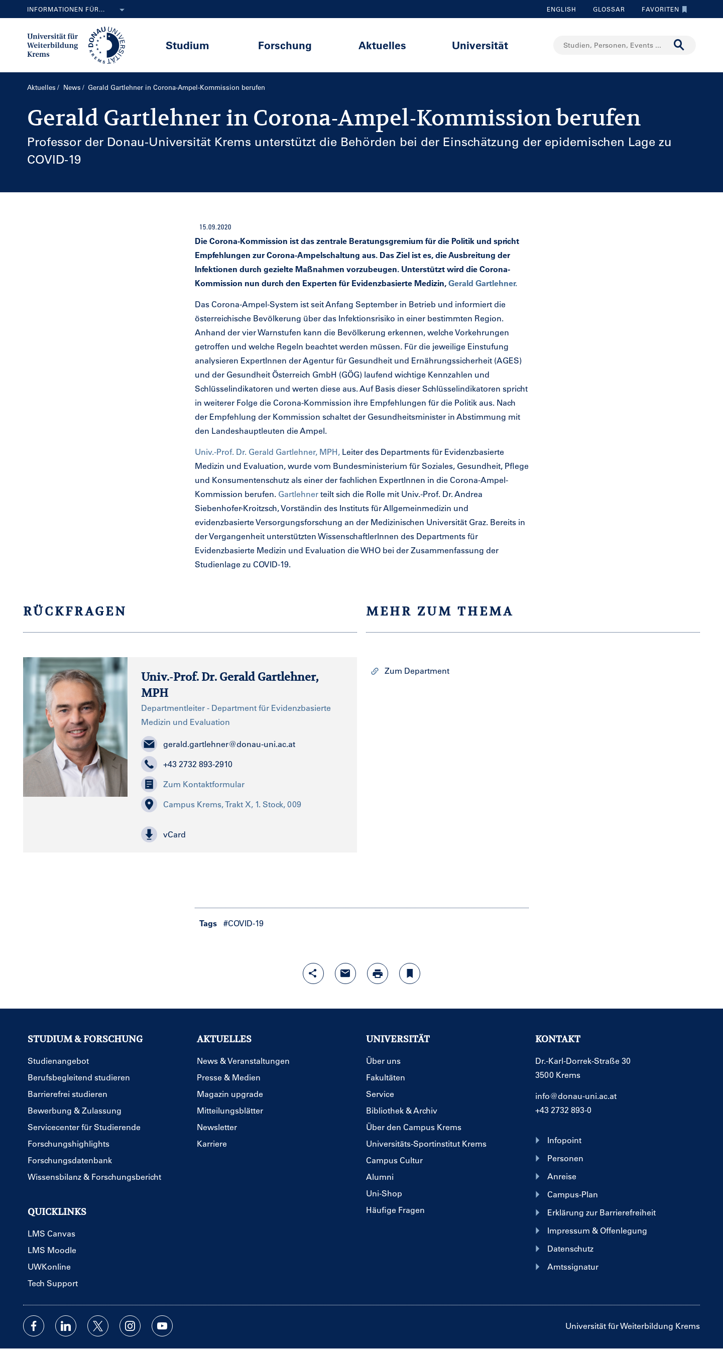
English (561, 9)
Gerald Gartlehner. (482, 283)
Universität (480, 45)
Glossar (605, 9)
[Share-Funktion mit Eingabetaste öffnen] (313, 973)
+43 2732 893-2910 (186, 764)
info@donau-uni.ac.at (576, 1095)
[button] (242, 834)
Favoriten (662, 9)
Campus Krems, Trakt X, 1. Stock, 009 (221, 804)
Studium (187, 45)
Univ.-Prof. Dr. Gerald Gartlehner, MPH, (267, 451)
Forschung (285, 45)
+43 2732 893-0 (563, 1109)
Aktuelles (382, 45)
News (72, 87)
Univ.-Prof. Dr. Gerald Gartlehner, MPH (229, 684)
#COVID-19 (243, 923)
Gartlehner (298, 493)
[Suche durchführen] (679, 45)
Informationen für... (78, 10)
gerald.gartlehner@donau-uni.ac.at (218, 744)
